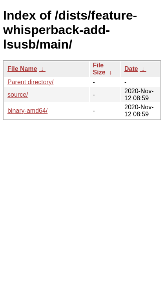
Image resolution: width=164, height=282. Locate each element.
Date (131, 68)
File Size (99, 69)
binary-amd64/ (27, 110)
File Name (22, 68)
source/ (17, 94)
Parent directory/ (30, 82)
